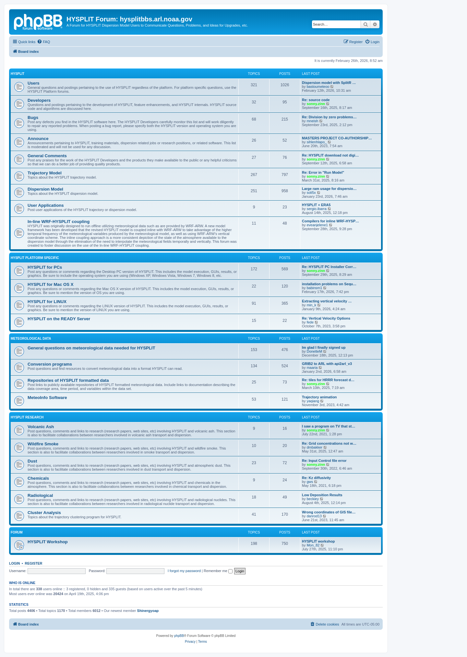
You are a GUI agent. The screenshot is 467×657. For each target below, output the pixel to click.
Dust (32, 461)
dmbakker (314, 447)
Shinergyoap (148, 611)
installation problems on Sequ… (329, 284)
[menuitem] (43, 42)
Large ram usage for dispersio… (329, 189)
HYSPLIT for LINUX (47, 301)
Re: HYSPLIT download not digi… (330, 155)
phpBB (179, 636)
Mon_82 (313, 545)
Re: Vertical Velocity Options (326, 318)
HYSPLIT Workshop (48, 541)
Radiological (40, 495)
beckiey (313, 499)
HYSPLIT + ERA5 (316, 205)
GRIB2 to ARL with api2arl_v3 (327, 364)
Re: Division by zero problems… (329, 117)
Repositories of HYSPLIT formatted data (68, 380)
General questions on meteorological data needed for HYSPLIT (91, 348)
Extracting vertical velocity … (327, 301)
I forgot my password (184, 571)
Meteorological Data (31, 338)
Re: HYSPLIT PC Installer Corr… (329, 267)
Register (33, 563)
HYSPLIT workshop (318, 541)
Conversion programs (50, 364)
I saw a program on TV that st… (328, 426)
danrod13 (314, 516)
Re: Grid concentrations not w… (329, 443)
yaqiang (313, 401)
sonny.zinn (316, 104)
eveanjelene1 (317, 225)
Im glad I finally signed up (323, 347)
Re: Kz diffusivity (316, 478)
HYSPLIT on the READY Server (59, 318)
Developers (39, 100)
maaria (312, 368)
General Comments (47, 155)
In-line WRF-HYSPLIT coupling (59, 221)
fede (310, 322)
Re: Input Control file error (324, 461)
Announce (38, 138)
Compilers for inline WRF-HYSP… (330, 221)
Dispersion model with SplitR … (329, 83)
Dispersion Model (45, 189)
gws (310, 482)
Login (14, 563)
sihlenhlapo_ (317, 142)
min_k (311, 305)
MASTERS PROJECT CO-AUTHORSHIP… (337, 138)
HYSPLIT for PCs (45, 267)
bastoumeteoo (318, 86)
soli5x (311, 192)
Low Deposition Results (322, 495)
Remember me (218, 571)
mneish (312, 121)
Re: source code (316, 100)
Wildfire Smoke (43, 443)
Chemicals (38, 478)
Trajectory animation (319, 397)
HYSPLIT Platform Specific (35, 258)
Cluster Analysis (44, 512)
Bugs (33, 117)
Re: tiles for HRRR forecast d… (328, 380)
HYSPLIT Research (27, 417)
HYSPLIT (17, 74)
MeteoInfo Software (47, 397)
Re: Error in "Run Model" (323, 172)
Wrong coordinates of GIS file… (328, 512)
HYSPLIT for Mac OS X (50, 284)
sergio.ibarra (317, 209)
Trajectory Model (45, 172)
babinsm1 (314, 288)
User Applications (46, 205)
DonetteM (314, 351)
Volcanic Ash (41, 426)
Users (34, 83)
